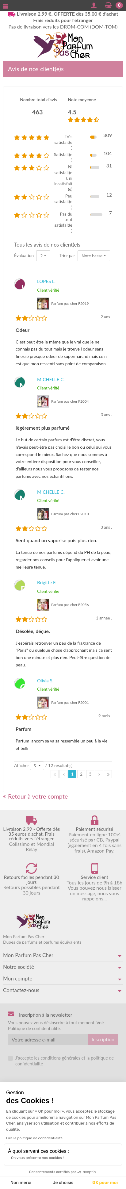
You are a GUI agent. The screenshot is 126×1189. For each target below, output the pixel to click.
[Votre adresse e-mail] (48, 1039)
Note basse (92, 255)
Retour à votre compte (35, 796)
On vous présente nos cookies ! (37, 1158)
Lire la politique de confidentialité (34, 1138)
